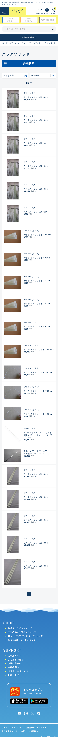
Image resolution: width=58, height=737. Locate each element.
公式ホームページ (16, 671)
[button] (3, 37)
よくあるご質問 (15, 659)
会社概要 (12, 667)
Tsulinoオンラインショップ (22, 640)
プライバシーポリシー (11, 728)
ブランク (37, 43)
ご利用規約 (34, 731)
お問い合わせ (14, 663)
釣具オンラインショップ (20, 628)
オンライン (10, 19)
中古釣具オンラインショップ (22, 632)
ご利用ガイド (14, 656)
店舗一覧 (12, 675)
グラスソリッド (49, 43)
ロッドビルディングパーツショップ (16, 43)
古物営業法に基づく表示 (35, 728)
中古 (29, 19)
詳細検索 (28, 63)
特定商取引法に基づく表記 (13, 731)
